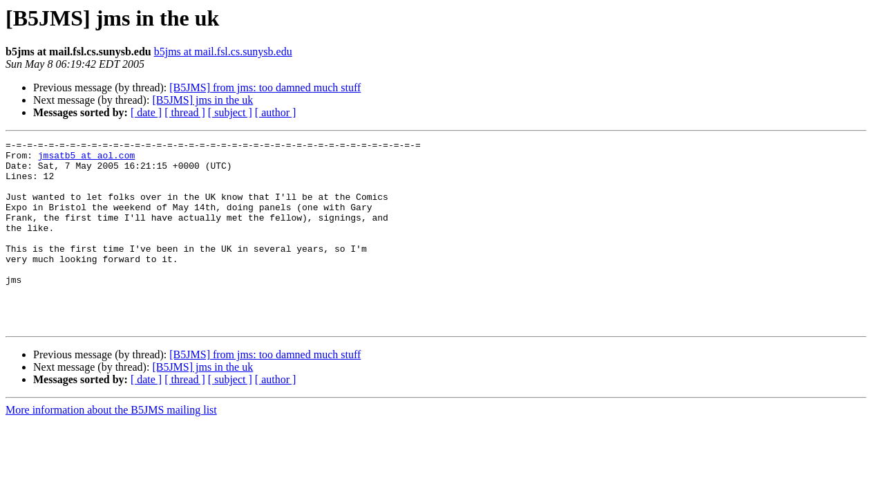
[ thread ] (184, 112)
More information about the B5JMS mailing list (111, 447)
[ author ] (275, 112)
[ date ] (146, 112)
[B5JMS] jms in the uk (202, 100)
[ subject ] (230, 112)
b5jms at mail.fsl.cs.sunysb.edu (223, 51)
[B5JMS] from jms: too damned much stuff (265, 87)
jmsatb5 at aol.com (86, 159)
